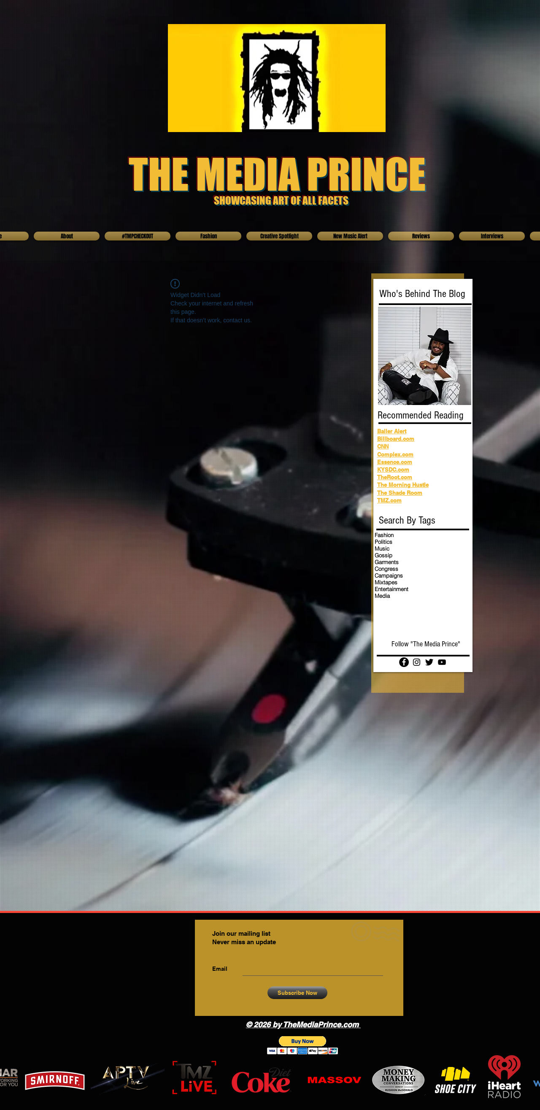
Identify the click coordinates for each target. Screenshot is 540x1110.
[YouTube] (442, 662)
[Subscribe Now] (297, 992)
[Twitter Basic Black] (429, 662)
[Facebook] (404, 662)
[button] (303, 1045)
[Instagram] (416, 662)
